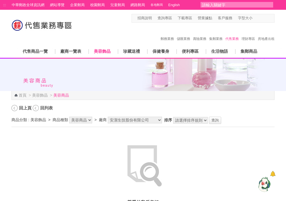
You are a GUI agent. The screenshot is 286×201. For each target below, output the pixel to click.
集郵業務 (216, 33)
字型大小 (245, 18)
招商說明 (144, 18)
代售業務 (232, 33)
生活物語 (219, 51)
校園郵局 (97, 5)
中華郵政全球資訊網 (28, 5)
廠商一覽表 (70, 51)
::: (4, 5)
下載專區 (185, 18)
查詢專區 (165, 18)
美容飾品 (102, 51)
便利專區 (190, 51)
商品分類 (19, 120)
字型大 (266, 18)
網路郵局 (137, 5)
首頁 (23, 95)
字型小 (256, 18)
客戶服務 (225, 18)
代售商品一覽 (35, 51)
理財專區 (248, 33)
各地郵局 (157, 4)
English (174, 5)
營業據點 (205, 18)
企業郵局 (77, 5)
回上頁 (25, 108)
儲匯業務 (183, 33)
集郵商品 (248, 51)
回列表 (46, 108)
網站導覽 (57, 5)
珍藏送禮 (131, 51)
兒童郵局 (117, 5)
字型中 (261, 18)
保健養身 (160, 51)
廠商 (103, 120)
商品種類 (60, 120)
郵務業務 (167, 33)
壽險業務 (199, 33)
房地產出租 (266, 33)
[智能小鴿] (263, 184)
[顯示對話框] (272, 173)
